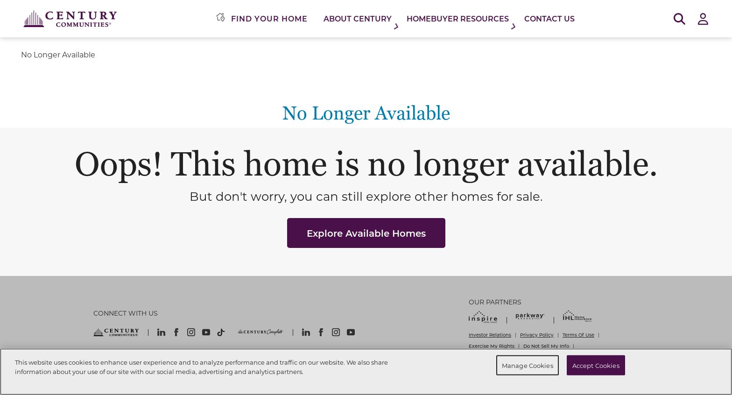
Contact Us (549, 18)
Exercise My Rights (491, 346)
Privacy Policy (537, 335)
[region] (366, 371)
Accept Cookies (595, 365)
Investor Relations (490, 335)
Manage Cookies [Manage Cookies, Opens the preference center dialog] (527, 365)
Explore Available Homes (366, 233)
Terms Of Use (578, 335)
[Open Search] (679, 19)
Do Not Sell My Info (546, 346)
